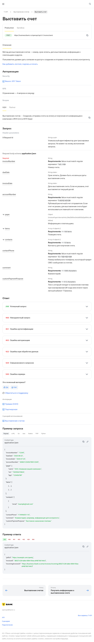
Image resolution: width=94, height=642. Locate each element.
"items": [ (9, 482)
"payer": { (9, 466)
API (3, 617)
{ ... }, (10, 486)
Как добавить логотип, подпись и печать (20, 64)
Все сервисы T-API (85, 615)
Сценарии (6, 621)
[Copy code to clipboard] (87, 35)
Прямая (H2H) (10, 404)
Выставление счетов (13, 421)
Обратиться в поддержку (16, 393)
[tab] (9, 27)
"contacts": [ (10, 497)
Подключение (7, 625)
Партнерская (10, 409)
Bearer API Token (12, 81)
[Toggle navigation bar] (3, 4)
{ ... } (10, 490)
